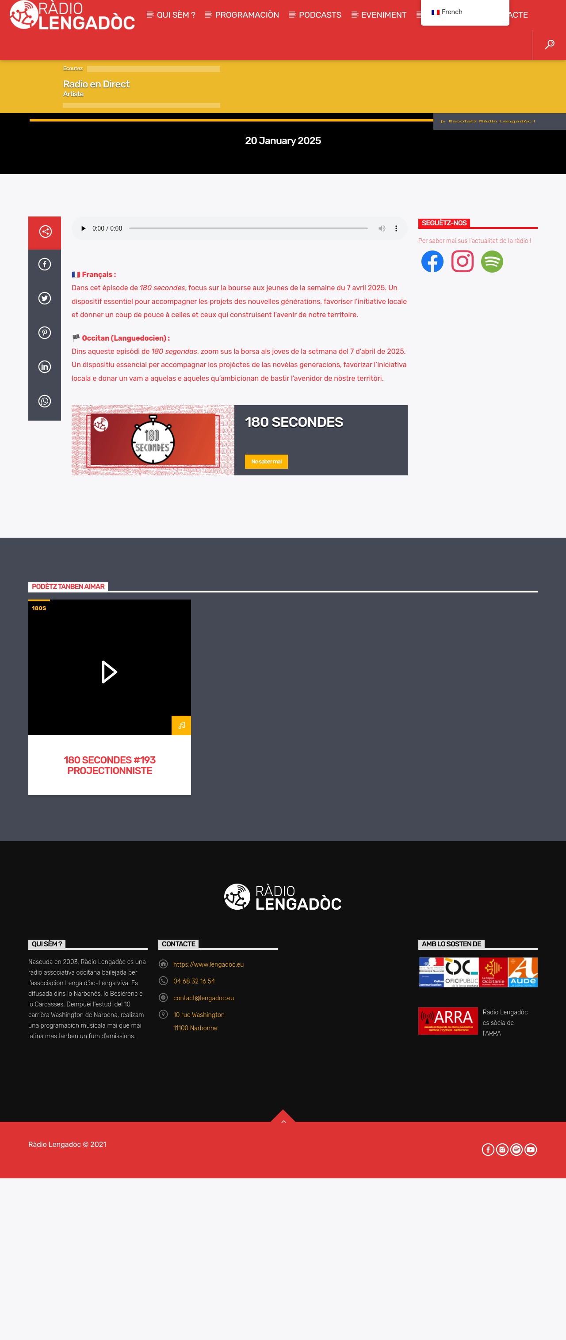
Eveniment (384, 15)
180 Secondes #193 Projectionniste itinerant (110, 1121)
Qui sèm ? (176, 15)
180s (282, 255)
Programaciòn (247, 15)
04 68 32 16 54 (194, 1332)
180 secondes (294, 772)
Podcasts (320, 15)
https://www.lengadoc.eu (208, 1315)
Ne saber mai (266, 812)
